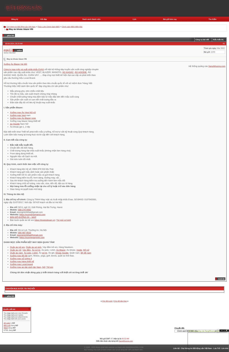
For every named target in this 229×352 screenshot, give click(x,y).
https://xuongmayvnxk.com (32, 237)
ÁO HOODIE (81, 72)
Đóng (226, 330)
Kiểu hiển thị (218, 40)
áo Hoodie (15, 124)
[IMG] (6, 328)
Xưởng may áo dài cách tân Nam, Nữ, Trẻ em (31, 267)
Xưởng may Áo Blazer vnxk (23, 118)
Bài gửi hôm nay (170, 19)
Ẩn (221, 330)
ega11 (8, 50)
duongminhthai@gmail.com (30, 235)
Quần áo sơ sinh (33, 247)
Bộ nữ (86, 250)
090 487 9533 (24, 232)
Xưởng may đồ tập (19, 256)
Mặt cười (7, 325)
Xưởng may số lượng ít (21, 258)
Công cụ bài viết (202, 40)
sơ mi (44, 253)
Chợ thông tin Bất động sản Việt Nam (21, 27)
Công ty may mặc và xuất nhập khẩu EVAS (24, 69)
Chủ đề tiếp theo (120, 301)
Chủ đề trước (107, 301)
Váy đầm (26, 250)
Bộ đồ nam (86, 253)
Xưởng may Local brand (21, 264)
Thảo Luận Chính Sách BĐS (49, 27)
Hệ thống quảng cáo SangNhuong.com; (204, 331)
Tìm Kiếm (212, 19)
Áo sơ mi (36, 250)
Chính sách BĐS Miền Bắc (72, 27)
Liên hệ (176, 348)
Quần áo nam (16, 253)
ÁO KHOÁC (67, 72)
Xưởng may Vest (18, 115)
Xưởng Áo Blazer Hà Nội (15, 64)
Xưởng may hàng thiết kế (22, 261)
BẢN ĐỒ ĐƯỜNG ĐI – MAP (23, 217)
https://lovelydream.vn (45, 220)
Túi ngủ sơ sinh (63, 220)
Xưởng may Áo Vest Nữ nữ (23, 112)
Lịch (134, 19)
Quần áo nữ (15, 250)
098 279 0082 (24, 210)
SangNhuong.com (216, 66)
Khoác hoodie (62, 253)
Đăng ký (14, 19)
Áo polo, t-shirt (31, 253)
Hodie (79, 250)
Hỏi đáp (43, 19)
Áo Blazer (60, 250)
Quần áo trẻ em (17, 247)
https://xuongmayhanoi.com (32, 214)
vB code (7, 323)
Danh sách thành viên (91, 19)
